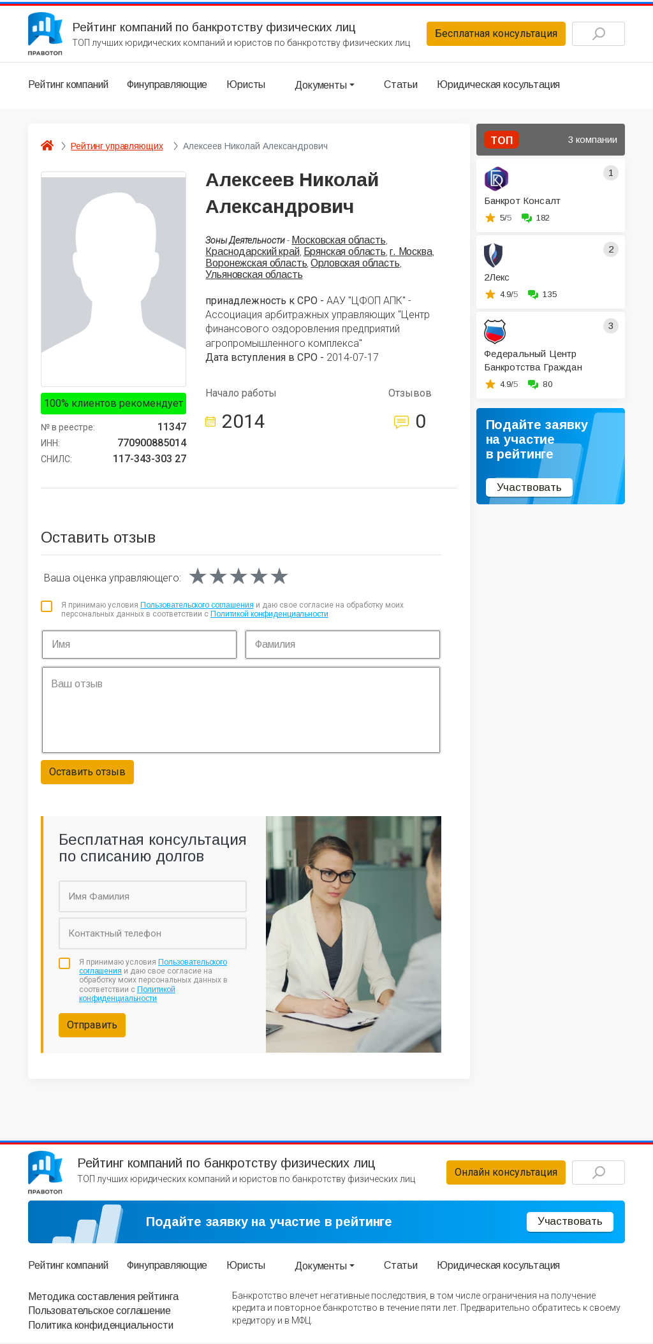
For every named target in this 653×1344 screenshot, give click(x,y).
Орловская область (355, 264)
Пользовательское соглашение (99, 1312)
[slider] (238, 577)
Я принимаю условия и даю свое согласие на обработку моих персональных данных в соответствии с (232, 611)
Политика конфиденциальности (100, 1327)
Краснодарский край (252, 252)
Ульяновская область (253, 275)
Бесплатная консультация (493, 34)
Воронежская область (256, 264)
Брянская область (345, 252)
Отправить (92, 1026)
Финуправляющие (167, 85)
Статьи (401, 85)
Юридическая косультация (498, 85)
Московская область (338, 240)
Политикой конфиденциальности (269, 615)
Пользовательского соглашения (197, 606)
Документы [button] (321, 85)
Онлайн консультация (502, 1174)
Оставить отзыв (87, 772)
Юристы (245, 85)
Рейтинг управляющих (117, 147)
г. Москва (411, 252)
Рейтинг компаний (68, 85)
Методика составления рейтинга (103, 1298)
